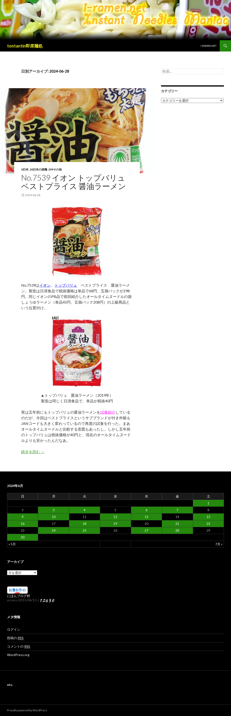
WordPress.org (18, 655)
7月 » (219, 544)
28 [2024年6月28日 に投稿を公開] (177, 530)
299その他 (55, 169)
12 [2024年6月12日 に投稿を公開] (115, 517)
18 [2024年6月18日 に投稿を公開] (84, 524)
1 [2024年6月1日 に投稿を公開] (208, 503)
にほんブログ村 (18, 596)
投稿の (15, 638)
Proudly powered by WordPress (27, 710)
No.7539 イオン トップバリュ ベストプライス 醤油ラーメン (73, 182)
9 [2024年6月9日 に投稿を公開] (23, 517)
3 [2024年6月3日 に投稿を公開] (54, 510)
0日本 (24, 169)
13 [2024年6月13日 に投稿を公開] (146, 517)
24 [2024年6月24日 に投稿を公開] (54, 530)
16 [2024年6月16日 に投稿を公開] (22, 524)
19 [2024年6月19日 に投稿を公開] (115, 524)
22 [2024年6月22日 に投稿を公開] (208, 524)
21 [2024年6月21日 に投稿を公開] (177, 524)
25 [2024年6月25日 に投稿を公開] (84, 530)
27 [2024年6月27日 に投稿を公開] (146, 530)
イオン (45, 285)
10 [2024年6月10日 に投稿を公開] (54, 517)
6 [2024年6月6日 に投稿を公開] (146, 510)
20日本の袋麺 (38, 169)
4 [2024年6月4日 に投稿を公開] (84, 510)
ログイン (13, 629)
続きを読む (33, 451)
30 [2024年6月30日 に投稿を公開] (22, 537)
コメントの (18, 646)
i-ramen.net (209, 45)
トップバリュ (65, 285)
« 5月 (12, 544)
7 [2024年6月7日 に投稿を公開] (177, 510)
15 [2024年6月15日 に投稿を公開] (208, 517)
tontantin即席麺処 (25, 45)
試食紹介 (107, 412)
